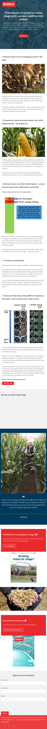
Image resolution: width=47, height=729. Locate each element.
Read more (23, 36)
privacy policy (5, 722)
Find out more (8, 383)
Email (3, 696)
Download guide (9, 546)
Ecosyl (8, 5)
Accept (5, 726)
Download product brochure (13, 630)
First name (4, 680)
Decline (14, 726)
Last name (4, 688)
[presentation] (12, 706)
